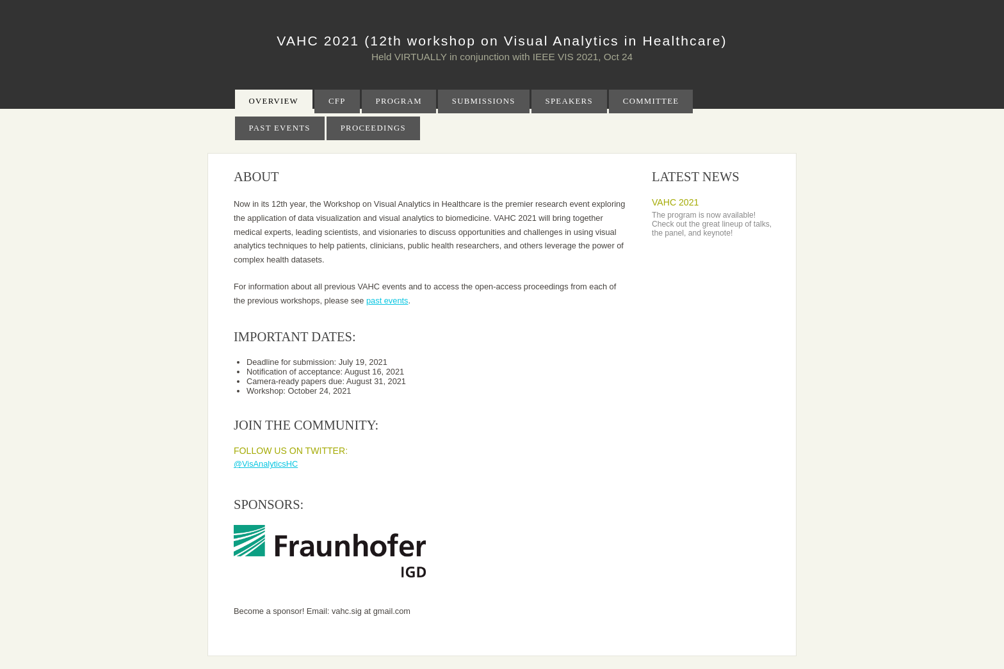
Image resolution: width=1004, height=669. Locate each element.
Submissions (483, 101)
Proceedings (373, 128)
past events (387, 300)
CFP (337, 101)
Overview (273, 101)
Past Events (280, 128)
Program (399, 101)
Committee (651, 101)
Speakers (569, 101)
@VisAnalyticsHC (266, 464)
